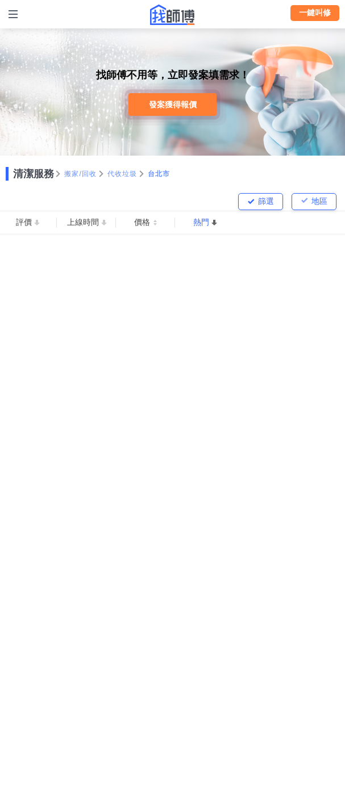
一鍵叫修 (315, 12)
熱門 (201, 222)
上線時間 (83, 222)
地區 (319, 201)
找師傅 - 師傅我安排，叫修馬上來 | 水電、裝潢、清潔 (173, 15)
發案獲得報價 (173, 104)
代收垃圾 (122, 174)
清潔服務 (33, 173)
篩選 (266, 201)
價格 (142, 222)
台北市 (159, 174)
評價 (24, 222)
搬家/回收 (80, 174)
